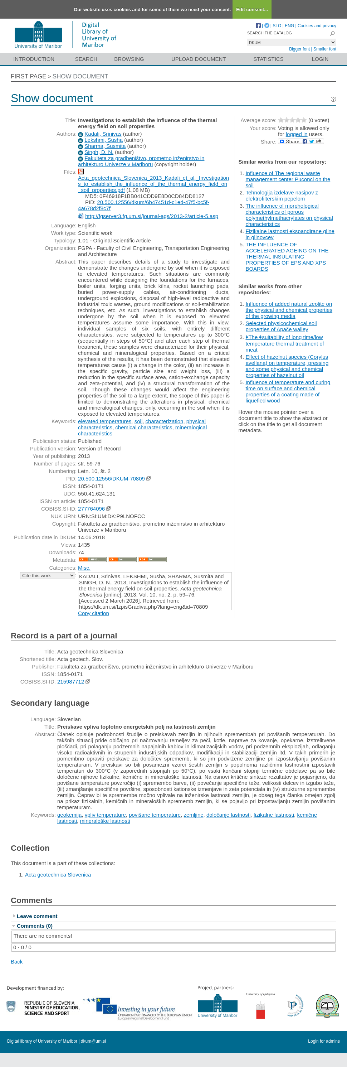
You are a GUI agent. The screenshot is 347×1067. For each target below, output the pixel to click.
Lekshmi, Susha (103, 140)
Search (86, 59)
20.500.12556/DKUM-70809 (111, 478)
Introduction (33, 59)
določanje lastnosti (228, 815)
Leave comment (37, 916)
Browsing (129, 59)
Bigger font (299, 49)
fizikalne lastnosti (274, 815)
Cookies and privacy (317, 25)
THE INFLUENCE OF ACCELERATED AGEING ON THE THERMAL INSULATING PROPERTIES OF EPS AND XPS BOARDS (286, 256)
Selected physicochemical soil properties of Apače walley (281, 326)
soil (139, 421)
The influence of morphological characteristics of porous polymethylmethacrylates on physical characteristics (289, 215)
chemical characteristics (143, 427)
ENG (289, 25)
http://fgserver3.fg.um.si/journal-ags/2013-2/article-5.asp (151, 216)
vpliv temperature (105, 815)
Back (17, 962)
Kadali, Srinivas (102, 134)
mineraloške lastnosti (105, 821)
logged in (297, 134)
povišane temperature (155, 815)
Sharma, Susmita (105, 146)
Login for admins (324, 1041)
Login (320, 59)
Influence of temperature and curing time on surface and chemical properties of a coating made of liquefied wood (287, 391)
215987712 (70, 682)
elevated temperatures (104, 421)
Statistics (268, 59)
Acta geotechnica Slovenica (58, 875)
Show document (80, 76)
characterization (165, 421)
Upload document (198, 59)
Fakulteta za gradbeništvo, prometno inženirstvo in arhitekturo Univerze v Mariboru (141, 161)
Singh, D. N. (98, 152)
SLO (277, 25)
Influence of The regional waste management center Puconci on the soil (287, 179)
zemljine (194, 815)
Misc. (84, 568)
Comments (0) (35, 926)
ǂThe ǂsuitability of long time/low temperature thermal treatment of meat (284, 343)
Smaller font (324, 49)
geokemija (69, 815)
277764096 (91, 509)
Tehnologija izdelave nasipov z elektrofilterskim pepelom (281, 195)
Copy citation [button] (93, 613)
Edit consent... (252, 9)
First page (29, 76)
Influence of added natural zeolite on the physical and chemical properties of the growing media (288, 310)
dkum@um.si (93, 1041)
